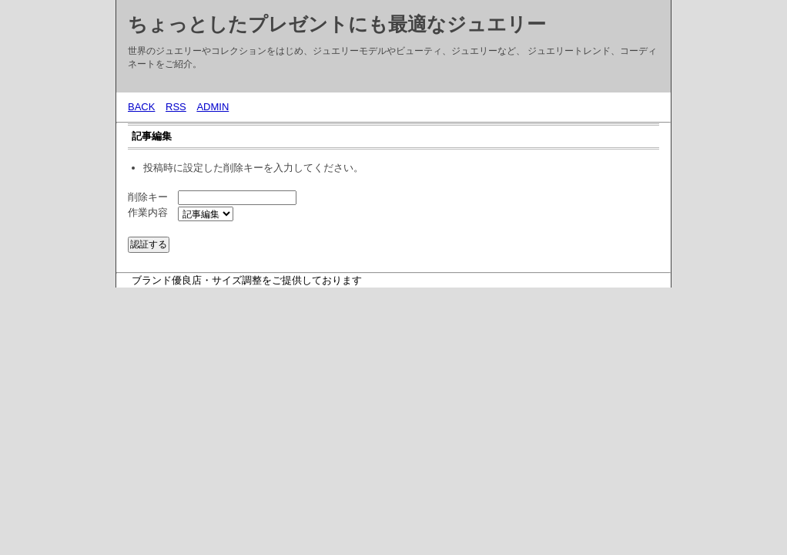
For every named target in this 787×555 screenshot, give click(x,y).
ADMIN (212, 107)
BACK (141, 107)
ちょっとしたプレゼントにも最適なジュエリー (337, 24)
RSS (176, 107)
